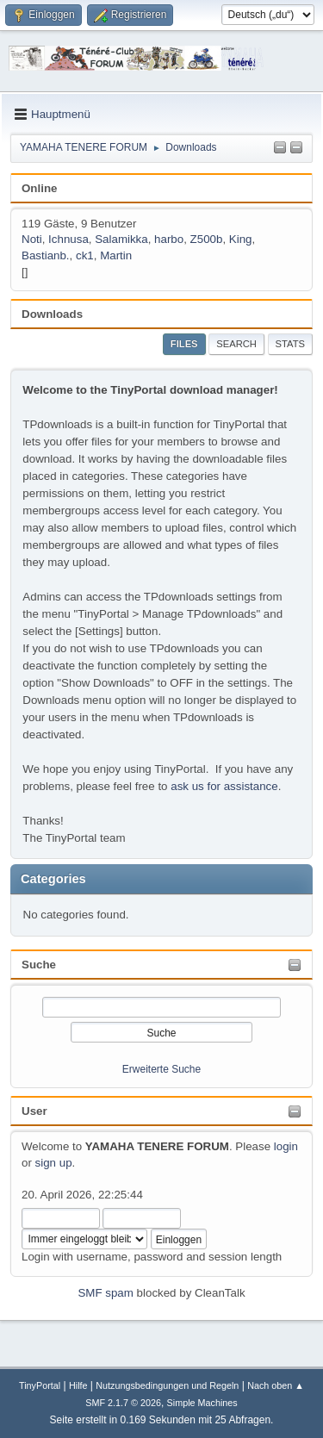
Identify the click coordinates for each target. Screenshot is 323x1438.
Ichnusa (68, 239)
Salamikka (121, 239)
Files (184, 344)
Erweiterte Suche (161, 1069)
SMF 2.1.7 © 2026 (123, 1403)
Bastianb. (46, 255)
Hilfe (78, 1385)
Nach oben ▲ (275, 1385)
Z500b (206, 239)
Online (39, 188)
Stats (290, 344)
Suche (39, 964)
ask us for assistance (224, 786)
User (34, 1111)
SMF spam (105, 1292)
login (286, 1146)
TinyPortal (39, 1385)
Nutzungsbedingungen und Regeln (167, 1385)
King (240, 239)
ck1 (85, 255)
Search (236, 344)
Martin (116, 255)
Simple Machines (202, 1403)
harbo (168, 239)
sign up (53, 1162)
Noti (32, 239)
